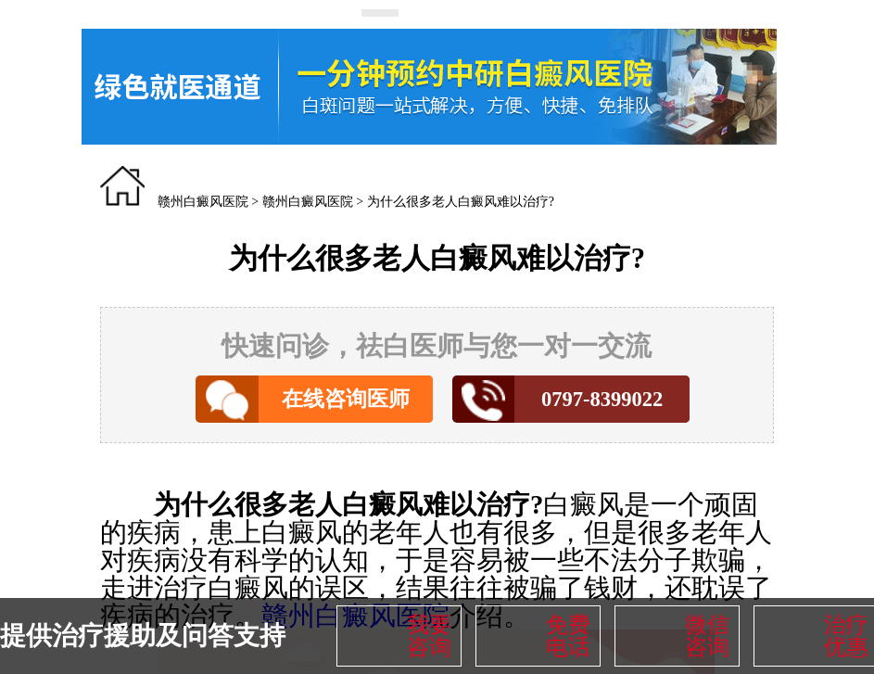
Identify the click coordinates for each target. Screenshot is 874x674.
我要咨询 (429, 636)
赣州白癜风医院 (203, 202)
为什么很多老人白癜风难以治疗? (460, 202)
